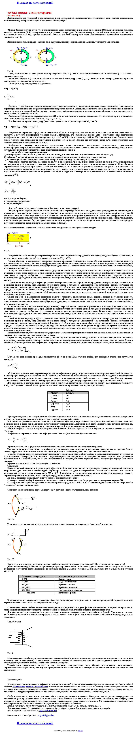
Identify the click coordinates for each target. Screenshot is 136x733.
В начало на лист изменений (35, 2)
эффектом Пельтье (48, 710)
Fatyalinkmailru (46, 715)
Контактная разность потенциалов (30, 687)
